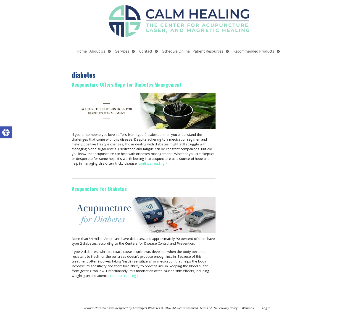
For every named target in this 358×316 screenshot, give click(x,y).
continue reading (152, 163)
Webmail (248, 308)
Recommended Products (253, 51)
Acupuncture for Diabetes (99, 189)
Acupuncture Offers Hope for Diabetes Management (127, 84)
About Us (97, 51)
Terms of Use (209, 308)
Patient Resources (207, 51)
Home (82, 51)
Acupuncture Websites (99, 308)
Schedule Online (176, 51)
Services (122, 51)
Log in (266, 308)
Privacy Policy (228, 308)
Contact (145, 51)
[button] (6, 132)
